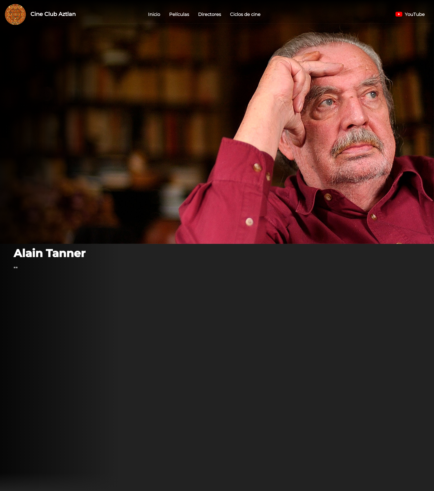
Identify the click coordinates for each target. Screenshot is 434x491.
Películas (179, 14)
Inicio (154, 14)
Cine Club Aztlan (40, 14)
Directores (209, 14)
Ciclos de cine (245, 14)
